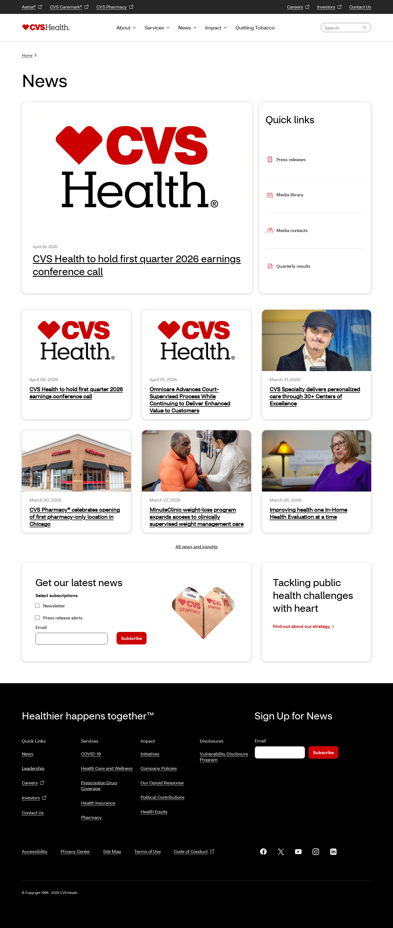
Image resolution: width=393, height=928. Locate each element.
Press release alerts (62, 617)
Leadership (33, 766)
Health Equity (154, 809)
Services (154, 27)
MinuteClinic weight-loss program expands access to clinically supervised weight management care (196, 516)
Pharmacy (91, 815)
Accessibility (34, 845)
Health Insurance (98, 800)
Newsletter (54, 605)
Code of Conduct (194, 845)
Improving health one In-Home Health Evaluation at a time (308, 513)
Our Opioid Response (162, 780)
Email (41, 627)
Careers (298, 7)
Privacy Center (75, 845)
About (123, 27)
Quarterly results (288, 266)
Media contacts (287, 231)
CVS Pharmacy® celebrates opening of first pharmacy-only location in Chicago (74, 516)
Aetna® (32, 7)
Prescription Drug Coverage (99, 783)
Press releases (286, 159)
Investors (329, 7)
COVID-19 (91, 751)
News (184, 27)
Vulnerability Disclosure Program (224, 754)
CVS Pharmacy (114, 7)
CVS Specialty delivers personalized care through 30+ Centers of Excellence (315, 396)
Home (29, 55)
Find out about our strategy (303, 626)
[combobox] (346, 27)
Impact (213, 27)
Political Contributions (162, 795)
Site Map (112, 845)
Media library (284, 195)
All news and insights (196, 546)
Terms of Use (147, 845)
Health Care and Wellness (107, 766)
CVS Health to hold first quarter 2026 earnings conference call (137, 265)
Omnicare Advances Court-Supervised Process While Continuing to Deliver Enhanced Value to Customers (190, 399)
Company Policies (159, 766)
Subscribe (131, 638)
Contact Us (360, 7)
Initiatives (150, 751)
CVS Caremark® (69, 7)
